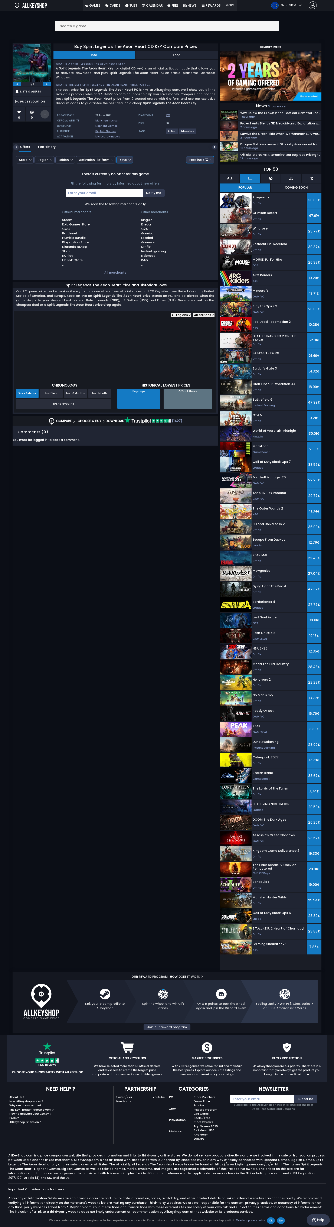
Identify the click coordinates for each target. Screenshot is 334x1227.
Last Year (51, 393)
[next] (47, 84)
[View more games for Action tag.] (172, 133)
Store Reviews (203, 1122)
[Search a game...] (167, 26)
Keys (123, 160)
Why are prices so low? (25, 1105)
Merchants (123, 1101)
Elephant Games (106, 126)
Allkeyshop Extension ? (25, 1122)
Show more (276, 106)
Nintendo (175, 1131)
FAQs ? (14, 1118)
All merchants (115, 272)
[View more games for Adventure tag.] (187, 133)
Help (318, 1220)
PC (171, 1097)
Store (23, 160)
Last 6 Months (75, 393)
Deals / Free (202, 1118)
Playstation (177, 1120)
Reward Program (205, 1110)
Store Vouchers (204, 1097)
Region (43, 160)
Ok (271, 1220)
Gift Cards (201, 1114)
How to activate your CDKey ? (30, 1114)
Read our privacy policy (250, 1220)
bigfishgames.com (107, 120)
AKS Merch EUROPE (201, 1137)
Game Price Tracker (202, 1103)
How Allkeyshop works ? (26, 1101)
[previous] (17, 84)
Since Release (27, 393)
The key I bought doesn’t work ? (31, 1110)
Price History (42, 147)
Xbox (172, 1109)
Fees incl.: (198, 160)
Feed (176, 55)
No (281, 1220)
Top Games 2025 (206, 1126)
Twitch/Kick (124, 1097)
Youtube (159, 1097)
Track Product (63, 404)
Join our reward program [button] (167, 1027)
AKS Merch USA (204, 1130)
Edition (64, 160)
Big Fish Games (105, 131)
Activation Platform (94, 160)
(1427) (153, 421)
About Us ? (16, 1097)
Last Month (99, 393)
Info (94, 55)
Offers (22, 147)
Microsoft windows (107, 136)
